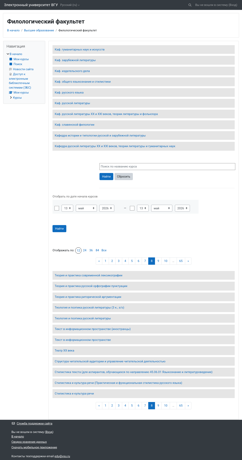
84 (97, 250)
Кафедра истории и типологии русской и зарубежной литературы (100, 135)
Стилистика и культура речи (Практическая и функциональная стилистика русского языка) (118, 383)
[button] (190, 5)
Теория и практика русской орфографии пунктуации (91, 286)
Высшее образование (39, 30)
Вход (233, 5)
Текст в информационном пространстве (83, 340)
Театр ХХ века (64, 350)
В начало (13, 30)
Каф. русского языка (69, 92)
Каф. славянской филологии (74, 124)
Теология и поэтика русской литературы (83, 318)
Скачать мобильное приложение (34, 447)
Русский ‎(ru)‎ (68, 5)
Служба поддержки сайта (31, 423)
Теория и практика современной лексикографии (88, 275)
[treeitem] (24, 76)
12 (78, 250)
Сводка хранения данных (29, 442)
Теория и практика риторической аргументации (88, 297)
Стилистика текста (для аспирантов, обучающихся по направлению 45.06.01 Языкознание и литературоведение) (133, 372)
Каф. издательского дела (72, 71)
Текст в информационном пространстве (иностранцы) (93, 329)
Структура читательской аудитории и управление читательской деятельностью (110, 361)
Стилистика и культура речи (74, 393)
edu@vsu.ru (62, 456)
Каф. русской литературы (72, 103)
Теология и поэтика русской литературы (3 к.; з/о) (89, 307)
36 (91, 250)
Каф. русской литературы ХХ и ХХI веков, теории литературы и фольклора (106, 114)
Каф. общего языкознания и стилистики (83, 81)
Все (103, 250)
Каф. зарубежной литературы (75, 60)
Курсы (17, 97)
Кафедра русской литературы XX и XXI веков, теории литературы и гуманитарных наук (115, 146)
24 (84, 250)
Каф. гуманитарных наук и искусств (80, 49)
